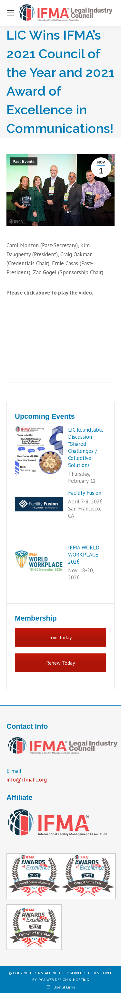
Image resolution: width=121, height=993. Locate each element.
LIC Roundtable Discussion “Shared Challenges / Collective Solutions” (86, 447)
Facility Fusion (84, 492)
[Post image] (39, 450)
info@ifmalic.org (26, 779)
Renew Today (60, 663)
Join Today (60, 637)
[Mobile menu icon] (10, 13)
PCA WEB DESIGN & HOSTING (64, 979)
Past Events (24, 161)
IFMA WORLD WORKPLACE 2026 (83, 554)
